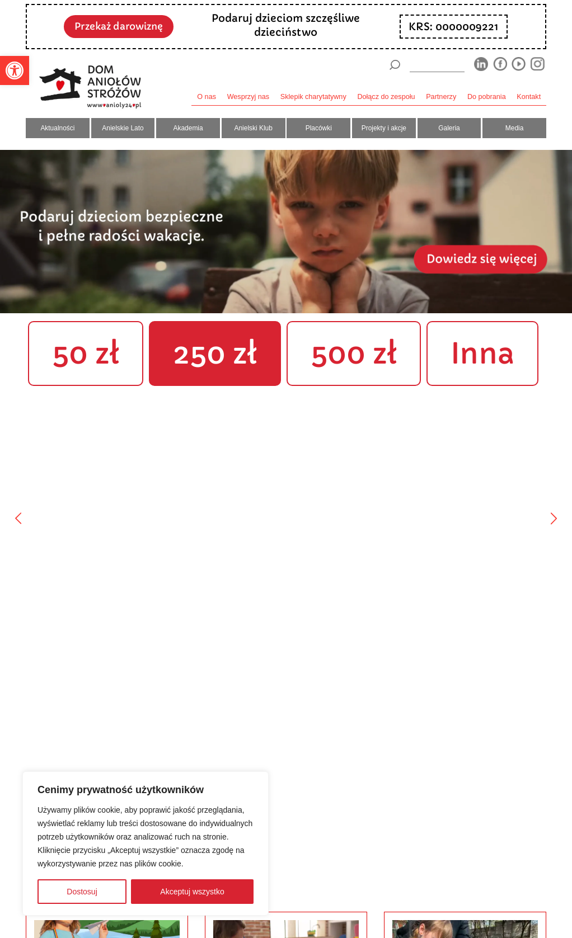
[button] (14, 70)
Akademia (188, 128)
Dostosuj (82, 891)
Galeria (449, 128)
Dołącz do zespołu (386, 97)
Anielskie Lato (122, 128)
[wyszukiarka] (437, 64)
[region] (145, 843)
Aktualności (57, 128)
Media (514, 128)
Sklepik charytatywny (313, 97)
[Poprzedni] (18, 518)
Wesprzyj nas (248, 97)
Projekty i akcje (384, 128)
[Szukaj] (394, 65)
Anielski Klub (254, 128)
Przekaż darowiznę (118, 26)
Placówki (319, 128)
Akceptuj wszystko (192, 891)
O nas (206, 97)
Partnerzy (441, 97)
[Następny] (554, 518)
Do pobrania (486, 97)
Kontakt (529, 97)
